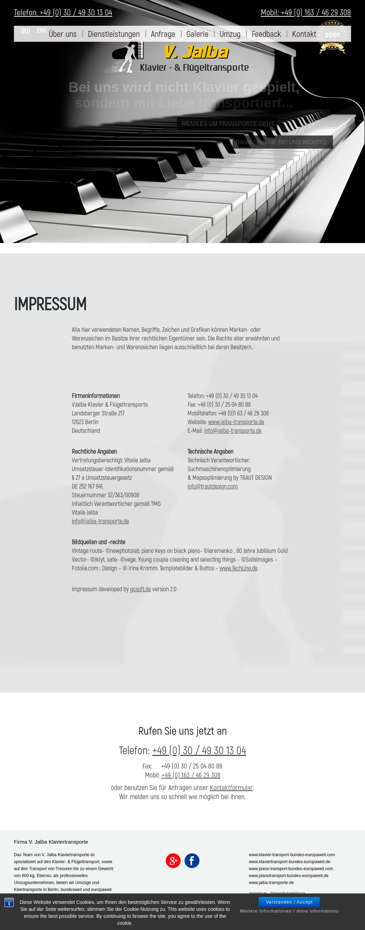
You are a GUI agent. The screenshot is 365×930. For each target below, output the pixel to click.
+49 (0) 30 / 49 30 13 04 (199, 749)
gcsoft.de (140, 589)
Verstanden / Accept (289, 908)
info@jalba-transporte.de (232, 430)
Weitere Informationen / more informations (289, 917)
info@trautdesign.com (213, 486)
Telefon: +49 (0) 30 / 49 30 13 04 (63, 12)
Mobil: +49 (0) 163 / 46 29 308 (306, 12)
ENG (41, 30)
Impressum (258, 893)
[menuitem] (62, 34)
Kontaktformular (231, 787)
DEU (25, 30)
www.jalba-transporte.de (236, 421)
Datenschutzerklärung (288, 893)
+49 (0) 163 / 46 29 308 (191, 775)
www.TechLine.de (239, 568)
